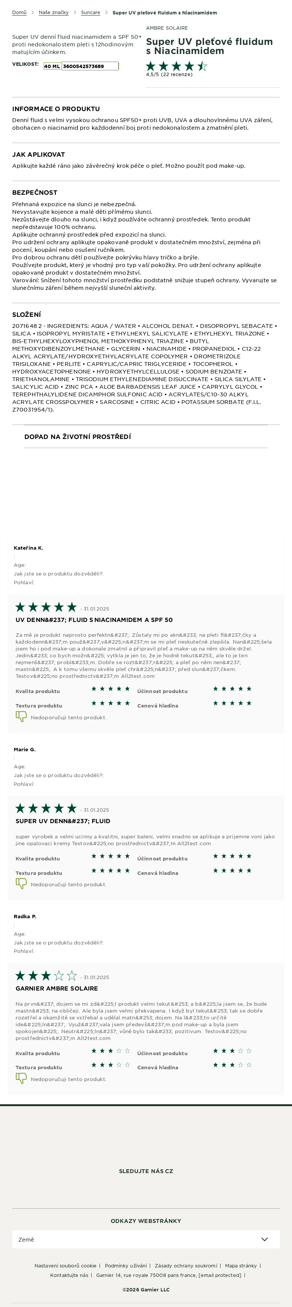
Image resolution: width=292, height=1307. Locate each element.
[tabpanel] (146, 120)
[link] (213, 69)
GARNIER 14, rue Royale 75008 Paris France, (168, 1275)
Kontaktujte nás (69, 1275)
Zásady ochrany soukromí (186, 1265)
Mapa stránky (241, 1265)
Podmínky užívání (126, 1265)
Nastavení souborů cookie (66, 1265)
